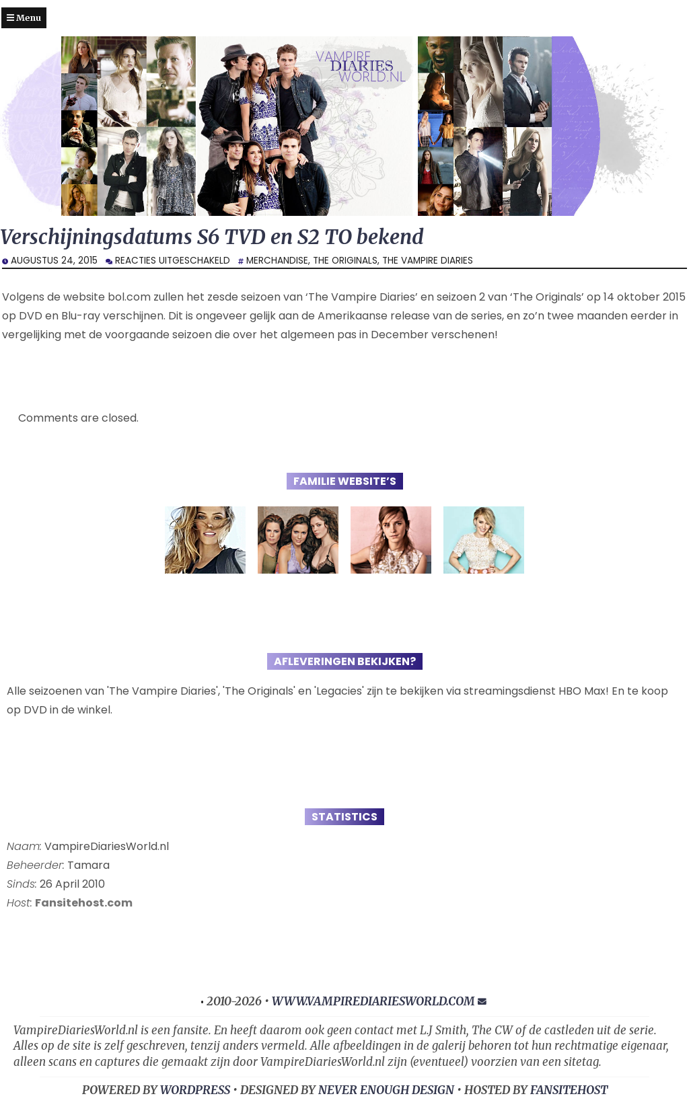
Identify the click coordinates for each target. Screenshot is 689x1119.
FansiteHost (569, 1090)
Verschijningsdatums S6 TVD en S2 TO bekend (212, 237)
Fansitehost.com (84, 903)
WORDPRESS (195, 1090)
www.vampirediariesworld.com (373, 1001)
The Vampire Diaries (427, 260)
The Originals (345, 260)
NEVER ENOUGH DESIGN (386, 1090)
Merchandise (277, 260)
